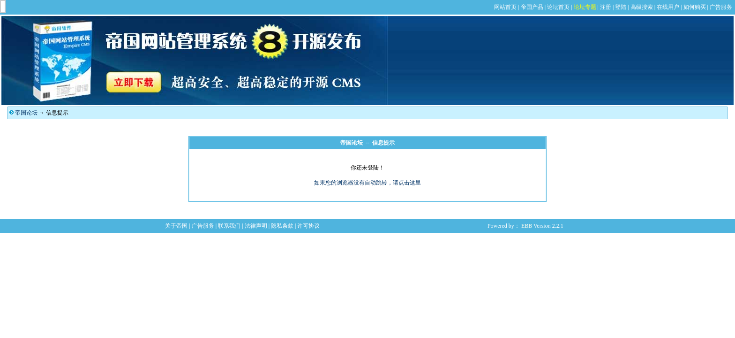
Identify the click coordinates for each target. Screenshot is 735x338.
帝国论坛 (26, 112)
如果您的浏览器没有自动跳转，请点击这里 (367, 182)
